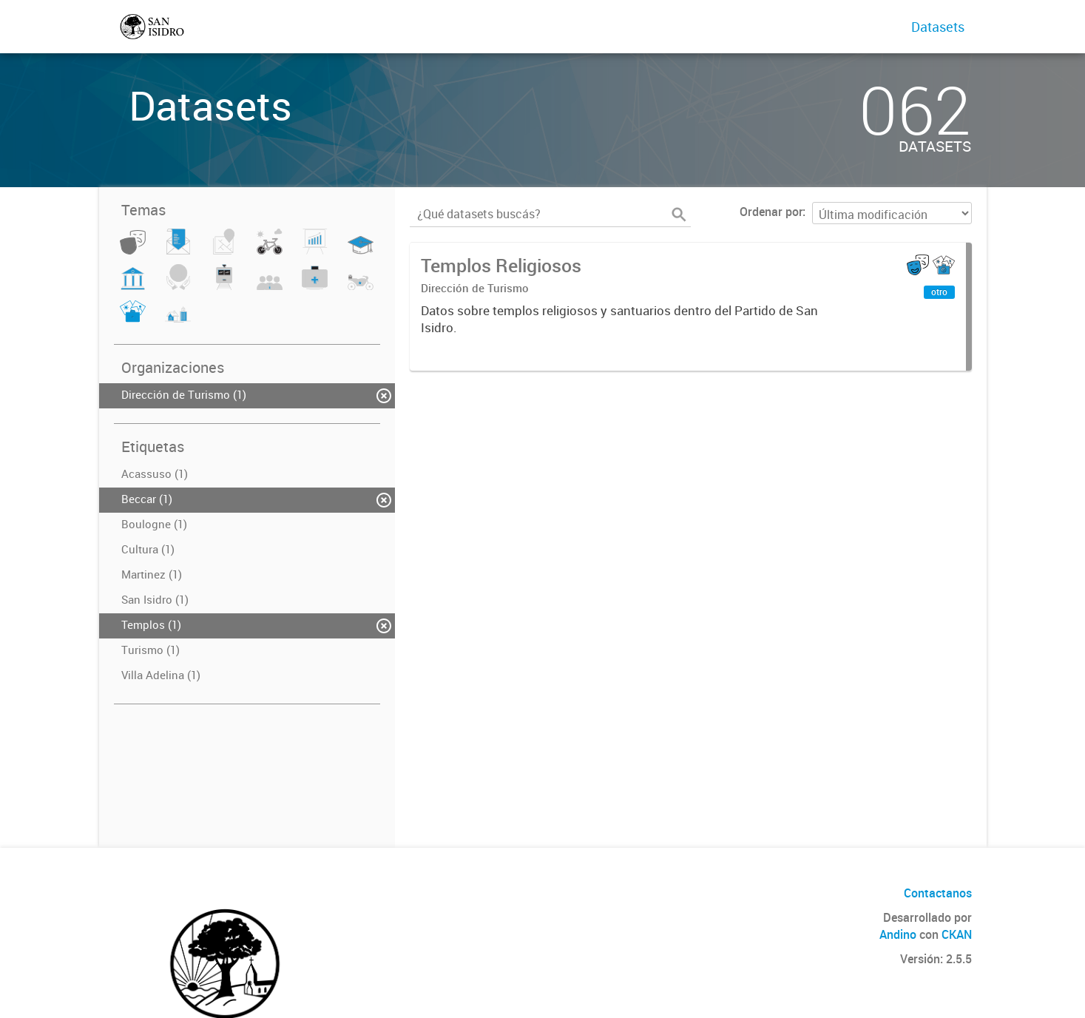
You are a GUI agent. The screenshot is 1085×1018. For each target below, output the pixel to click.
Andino (897, 934)
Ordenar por (771, 211)
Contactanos (938, 893)
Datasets (937, 27)
